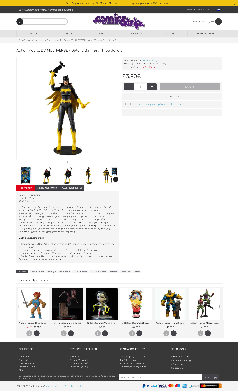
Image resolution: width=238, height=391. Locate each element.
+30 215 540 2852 (181, 356)
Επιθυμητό (172, 96)
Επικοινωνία (76, 356)
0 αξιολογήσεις (147, 104)
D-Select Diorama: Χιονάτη (136, 322)
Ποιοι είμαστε (26, 356)
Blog (21, 370)
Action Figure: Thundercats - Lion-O (34, 322)
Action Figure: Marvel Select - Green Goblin (205, 322)
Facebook (177, 364)
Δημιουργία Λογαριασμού (133, 366)
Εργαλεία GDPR (27, 366)
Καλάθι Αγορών (128, 360)
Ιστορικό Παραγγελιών (132, 363)
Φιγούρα (51, 271)
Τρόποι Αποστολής (79, 363)
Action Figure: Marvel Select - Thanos (171, 322)
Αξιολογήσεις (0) (72, 187)
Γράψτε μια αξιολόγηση (169, 104)
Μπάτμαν (126, 271)
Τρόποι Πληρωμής (79, 360)
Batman (113, 271)
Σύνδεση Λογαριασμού (132, 356)
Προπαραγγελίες (79, 366)
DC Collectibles (98, 271)
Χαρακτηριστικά (47, 187)
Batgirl (137, 271)
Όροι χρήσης (25, 360)
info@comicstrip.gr (181, 360)
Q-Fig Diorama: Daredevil (67, 322)
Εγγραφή (211, 377)
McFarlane (64, 271)
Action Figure (37, 271)
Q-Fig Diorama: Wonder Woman (102, 322)
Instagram (177, 367)
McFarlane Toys (150, 60)
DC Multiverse (80, 271)
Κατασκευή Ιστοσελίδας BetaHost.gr (64, 386)
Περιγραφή (25, 187)
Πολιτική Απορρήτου (29, 363)
